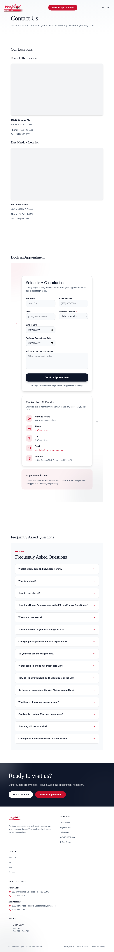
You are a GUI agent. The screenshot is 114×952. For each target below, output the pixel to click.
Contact (12, 872)
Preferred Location (68, 312)
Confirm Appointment (57, 377)
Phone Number (65, 298)
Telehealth (64, 832)
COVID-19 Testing (68, 837)
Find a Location (21, 794)
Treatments (65, 823)
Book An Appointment (63, 7)
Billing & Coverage (99, 947)
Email (28, 312)
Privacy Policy (69, 947)
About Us (12, 858)
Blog (10, 867)
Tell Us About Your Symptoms (39, 351)
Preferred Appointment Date (38, 338)
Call (102, 7)
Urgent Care (65, 827)
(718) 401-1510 (41, 430)
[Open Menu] (108, 7)
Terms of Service (83, 947)
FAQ (10, 862)
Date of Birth (31, 325)
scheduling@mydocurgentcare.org (49, 450)
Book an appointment (51, 794)
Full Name (30, 298)
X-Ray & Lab (65, 842)
